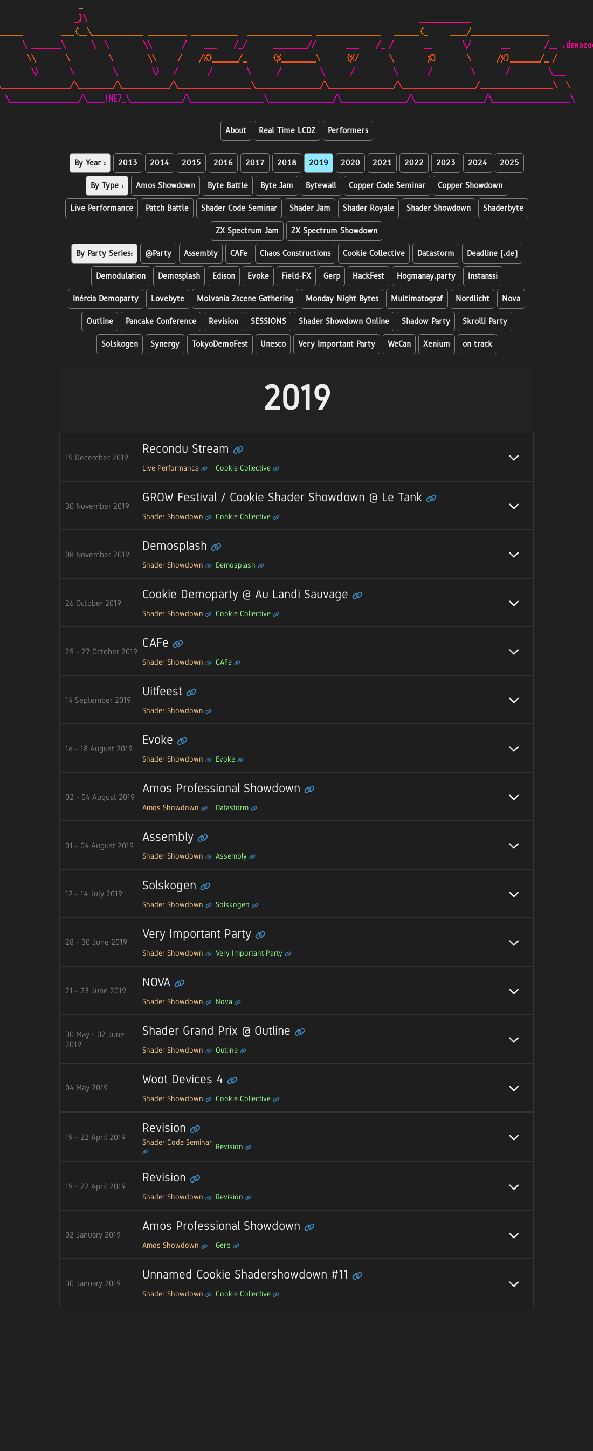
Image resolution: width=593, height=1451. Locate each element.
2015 (191, 163)
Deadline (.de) (492, 253)
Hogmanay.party (426, 276)
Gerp (331, 276)
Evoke (258, 276)
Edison (223, 276)
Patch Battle (167, 208)
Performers (348, 131)
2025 (509, 163)
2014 (159, 163)
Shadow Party (426, 321)
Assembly (201, 253)
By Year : (90, 163)
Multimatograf (417, 299)
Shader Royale (368, 208)
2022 (414, 163)
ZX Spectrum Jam (247, 231)
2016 (223, 163)
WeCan (399, 344)
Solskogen (119, 344)
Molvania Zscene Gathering (245, 299)
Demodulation (121, 276)
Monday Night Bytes (342, 299)
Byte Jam (276, 186)
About (235, 131)
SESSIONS (268, 321)
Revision (223, 321)
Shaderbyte (503, 208)
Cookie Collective (374, 253)
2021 (382, 163)
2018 (286, 163)
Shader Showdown (438, 208)
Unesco (273, 344)
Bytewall (321, 186)
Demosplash (179, 276)
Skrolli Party (485, 321)
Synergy (165, 344)
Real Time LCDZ (287, 131)
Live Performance (101, 208)
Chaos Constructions (295, 253)
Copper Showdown (470, 186)
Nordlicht (472, 299)
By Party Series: (104, 253)
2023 (446, 163)
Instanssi (483, 276)
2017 (255, 163)
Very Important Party (336, 344)
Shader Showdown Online (344, 321)
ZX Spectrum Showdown (334, 231)
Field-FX (296, 276)
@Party (158, 253)
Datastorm (435, 253)
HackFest (368, 276)
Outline (99, 321)
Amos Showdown (165, 186)
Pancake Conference (161, 321)
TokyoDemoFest (220, 344)
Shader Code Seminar (239, 208)
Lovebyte (167, 299)
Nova (511, 299)
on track (477, 344)
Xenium (436, 344)
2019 (318, 163)
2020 (350, 163)
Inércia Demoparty (106, 299)
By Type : (107, 186)
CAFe (238, 253)
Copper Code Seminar (387, 186)
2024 (477, 163)
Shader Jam (309, 208)
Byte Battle (228, 186)
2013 (127, 163)
